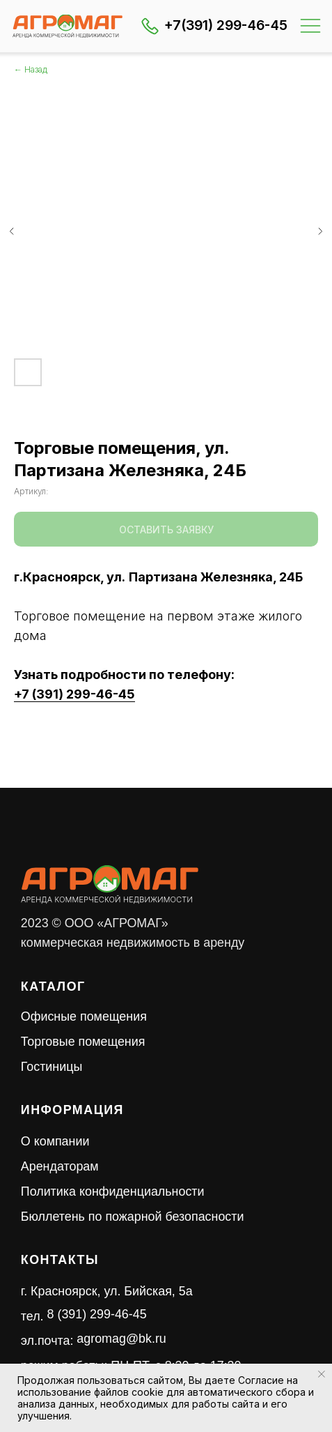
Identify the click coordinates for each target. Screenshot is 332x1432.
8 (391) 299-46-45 (97, 1314)
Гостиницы (51, 1067)
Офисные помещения (84, 1016)
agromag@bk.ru (121, 1339)
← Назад (30, 69)
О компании (55, 1141)
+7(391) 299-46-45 (225, 25)
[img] (67, 26)
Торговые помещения (83, 1042)
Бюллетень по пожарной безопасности (132, 1217)
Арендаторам (60, 1166)
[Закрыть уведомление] (322, 1374)
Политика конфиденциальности (113, 1191)
